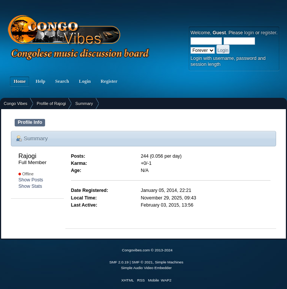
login (249, 32)
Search (62, 81)
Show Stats (30, 186)
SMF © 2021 (142, 262)
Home (19, 81)
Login (85, 81)
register (268, 32)
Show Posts (30, 180)
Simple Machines (169, 262)
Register (109, 81)
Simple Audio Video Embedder (146, 268)
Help (40, 81)
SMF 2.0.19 (119, 262)
